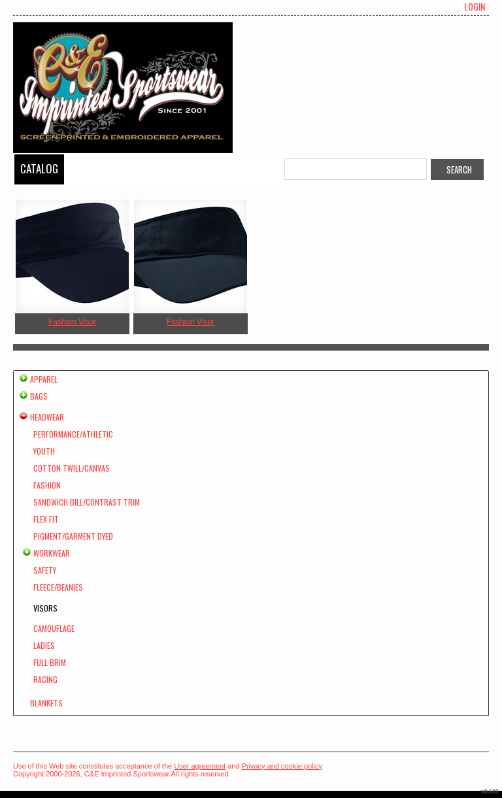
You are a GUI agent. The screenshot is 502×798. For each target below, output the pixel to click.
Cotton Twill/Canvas (71, 468)
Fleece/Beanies (58, 587)
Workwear (51, 553)
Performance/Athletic (73, 434)
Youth (44, 451)
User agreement (200, 766)
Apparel (44, 379)
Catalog (39, 168)
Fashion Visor (72, 321)
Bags (39, 396)
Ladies (44, 645)
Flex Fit (46, 519)
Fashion (47, 485)
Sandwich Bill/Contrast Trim (86, 502)
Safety (44, 570)
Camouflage (54, 628)
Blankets (46, 702)
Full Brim (49, 662)
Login (474, 6)
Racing (45, 679)
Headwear (47, 417)
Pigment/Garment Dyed (73, 536)
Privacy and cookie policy (282, 766)
